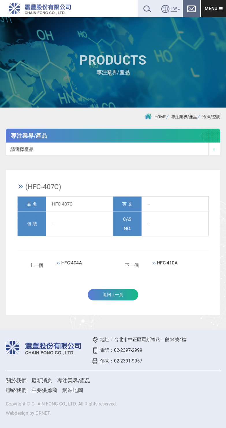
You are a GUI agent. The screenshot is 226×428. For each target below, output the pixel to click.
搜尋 (147, 8)
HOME (155, 116)
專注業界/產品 (184, 117)
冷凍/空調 (212, 117)
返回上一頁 (113, 295)
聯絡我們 (16, 390)
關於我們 (16, 380)
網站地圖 (72, 390)
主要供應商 (44, 390)
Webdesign (17, 413)
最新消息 (41, 380)
